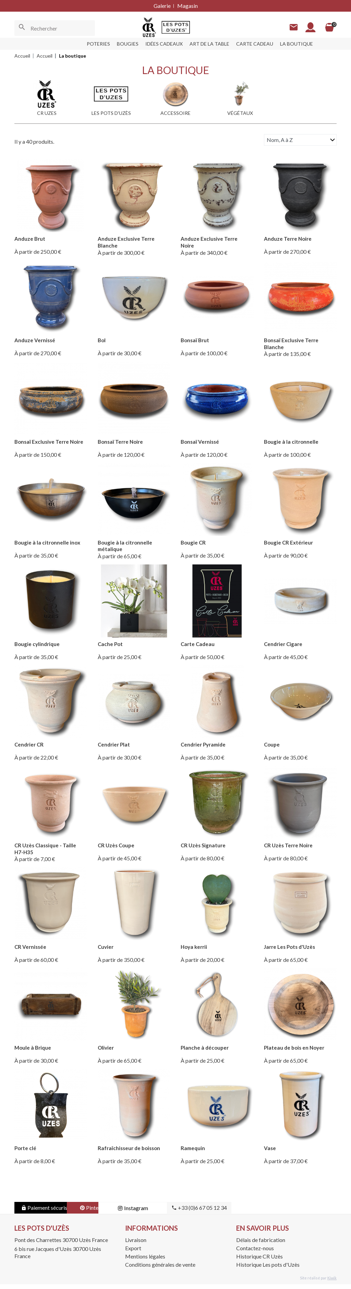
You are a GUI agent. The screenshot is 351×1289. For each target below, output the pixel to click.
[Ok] (22, 28)
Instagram (186, 1213)
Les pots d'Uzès (111, 113)
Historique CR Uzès (259, 1261)
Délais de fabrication (260, 1245)
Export (133, 1253)
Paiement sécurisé (48, 1212)
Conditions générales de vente (160, 1269)
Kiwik (332, 1282)
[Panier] (328, 27)
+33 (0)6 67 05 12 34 (254, 1212)
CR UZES (47, 113)
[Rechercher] (54, 28)
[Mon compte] (308, 27)
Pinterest (117, 1212)
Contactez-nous (255, 1253)
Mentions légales (145, 1261)
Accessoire (175, 113)
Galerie (162, 5)
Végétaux (240, 113)
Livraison (135, 1245)
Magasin (187, 5)
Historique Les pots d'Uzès (268, 1269)
